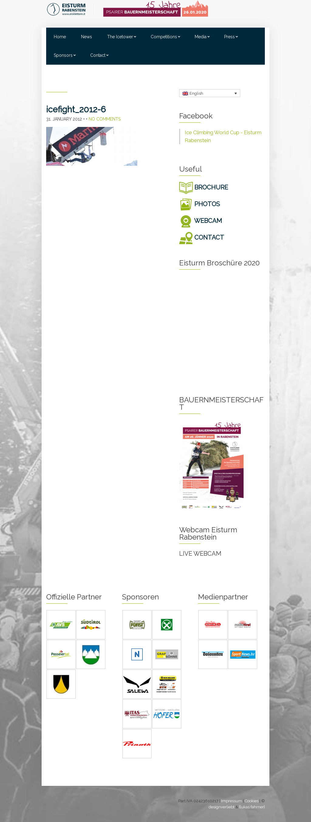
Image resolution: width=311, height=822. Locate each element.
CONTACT (201, 237)
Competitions (164, 36)
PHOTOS (199, 204)
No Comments (105, 119)
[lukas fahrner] (252, 807)
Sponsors (63, 55)
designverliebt (221, 807)
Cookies (251, 801)
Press (229, 36)
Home (60, 36)
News (86, 36)
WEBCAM (200, 220)
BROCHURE (203, 187)
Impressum (231, 801)
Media (201, 36)
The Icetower (120, 36)
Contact (97, 55)
